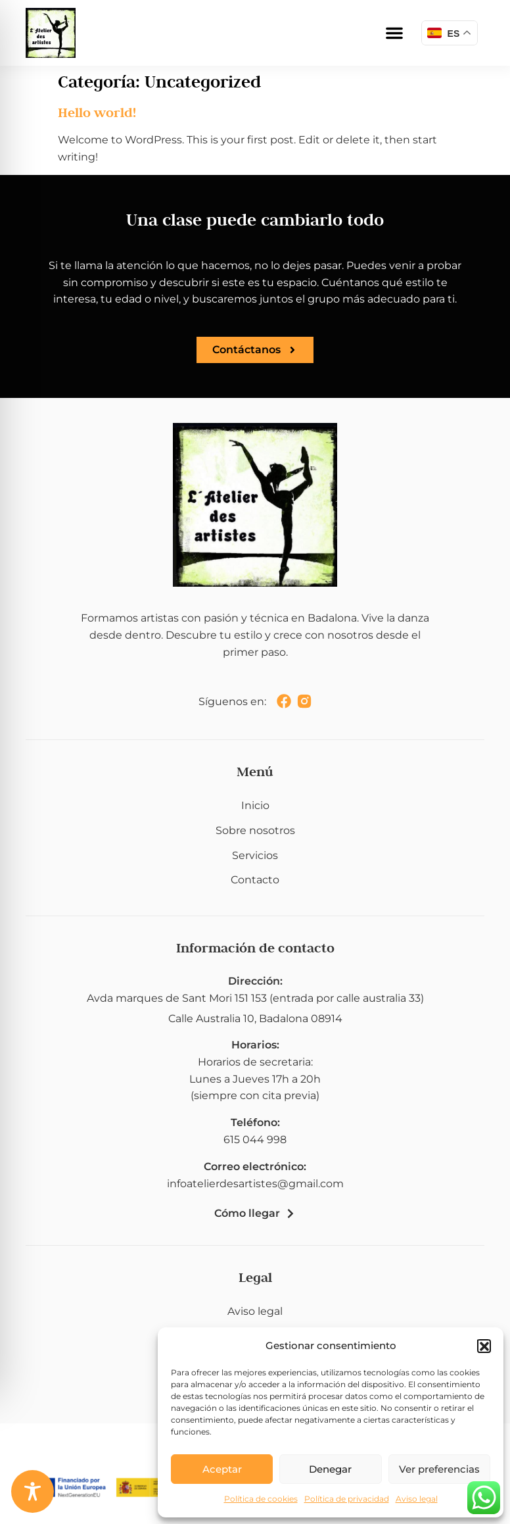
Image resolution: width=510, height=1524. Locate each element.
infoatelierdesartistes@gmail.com (255, 1183)
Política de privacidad (346, 1499)
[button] (483, 1345)
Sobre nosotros (255, 830)
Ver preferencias (439, 1469)
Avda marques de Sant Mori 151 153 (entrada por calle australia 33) (255, 998)
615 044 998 (255, 1139)
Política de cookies (261, 1499)
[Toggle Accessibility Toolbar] (32, 1491)
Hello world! (97, 112)
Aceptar (222, 1469)
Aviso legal (417, 1499)
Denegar (330, 1469)
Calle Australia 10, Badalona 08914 (255, 1018)
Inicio (255, 805)
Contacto (255, 879)
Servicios (255, 855)
